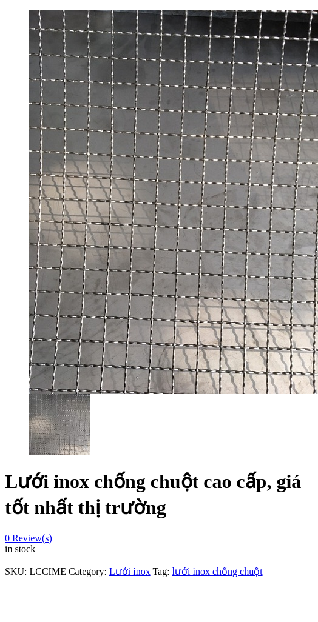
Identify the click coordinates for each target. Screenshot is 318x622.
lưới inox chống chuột (217, 571)
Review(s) (28, 538)
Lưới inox (130, 571)
